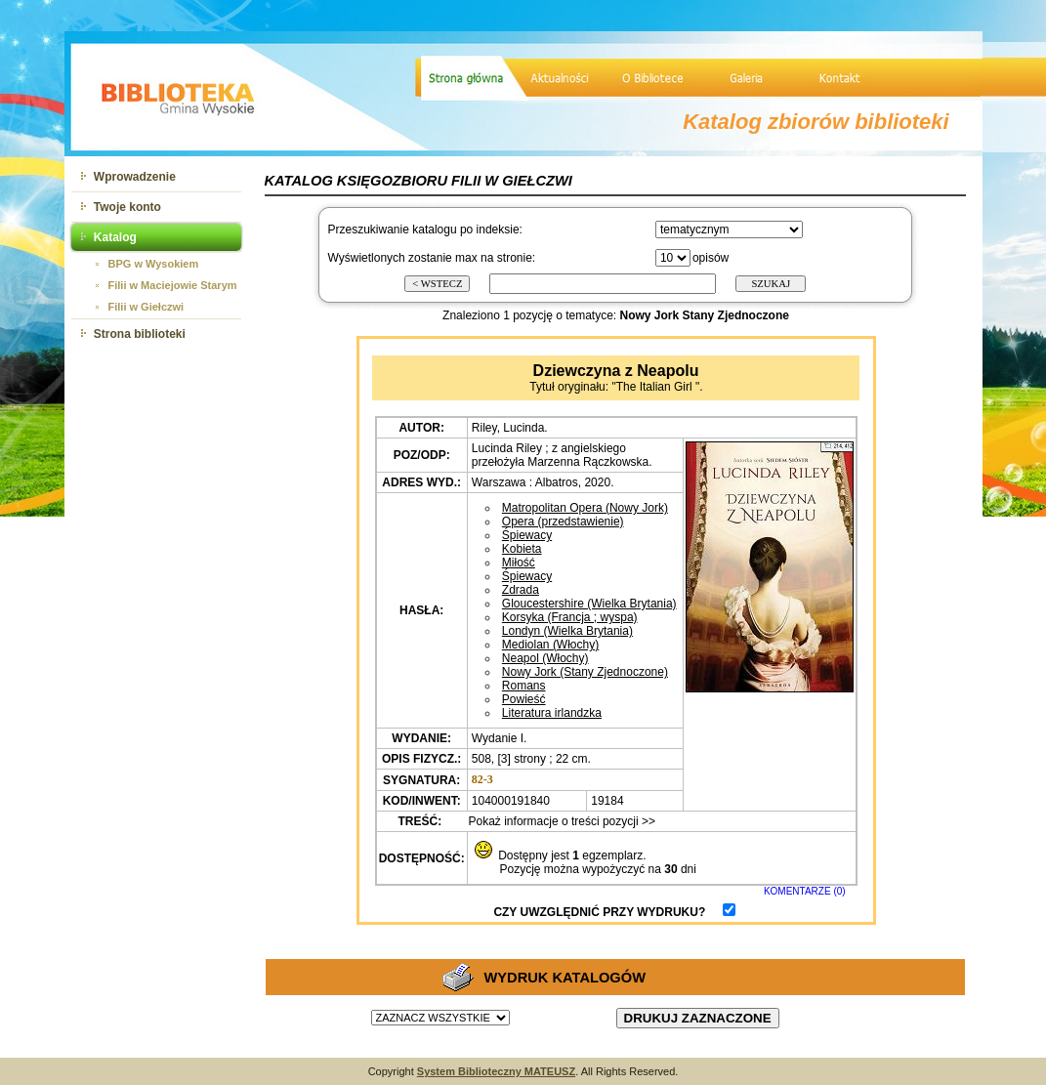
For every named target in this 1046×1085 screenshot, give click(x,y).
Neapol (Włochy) (545, 658)
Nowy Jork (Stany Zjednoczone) (585, 672)
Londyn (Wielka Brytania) (567, 631)
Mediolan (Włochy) (550, 644)
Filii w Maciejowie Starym (172, 285)
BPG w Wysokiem (153, 264)
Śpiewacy (527, 535)
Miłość (518, 562)
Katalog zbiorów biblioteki (816, 121)
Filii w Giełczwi (146, 307)
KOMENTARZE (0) (805, 891)
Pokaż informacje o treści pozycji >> (560, 821)
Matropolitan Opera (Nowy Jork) (585, 508)
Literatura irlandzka (552, 713)
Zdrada (520, 590)
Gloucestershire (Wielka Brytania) (589, 603)
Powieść (524, 699)
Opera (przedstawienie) (563, 521)
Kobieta (522, 549)
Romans (524, 685)
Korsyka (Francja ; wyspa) (570, 617)
